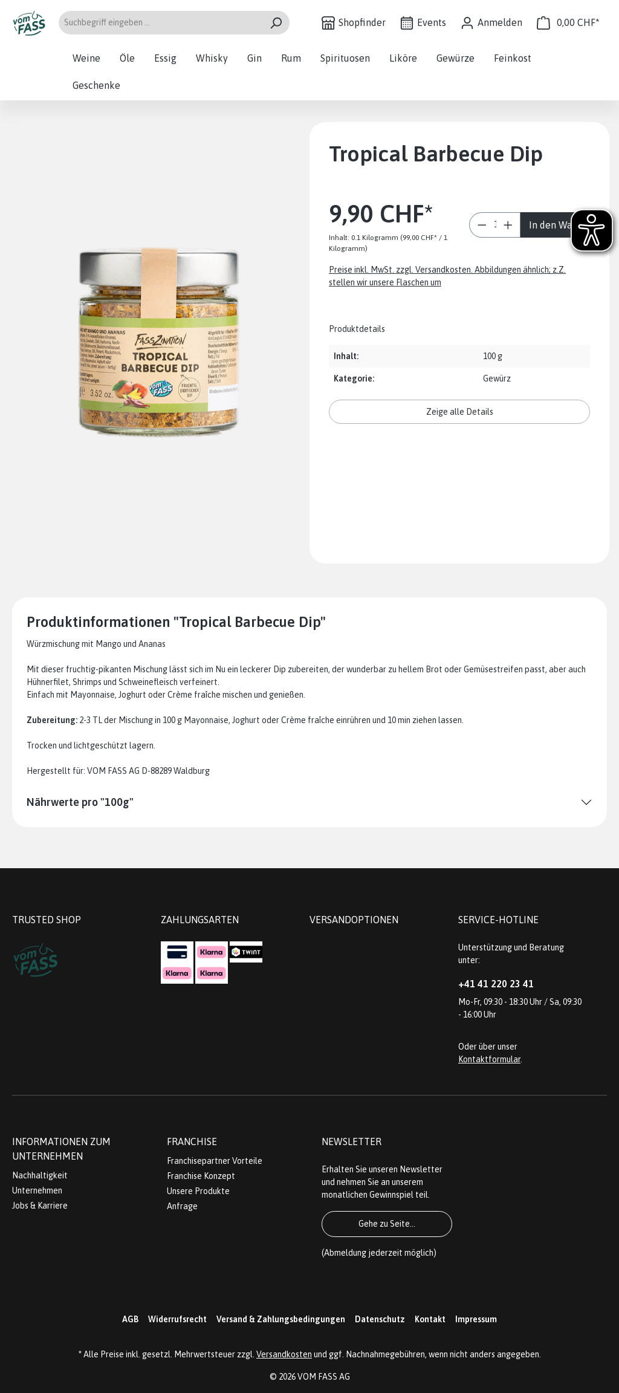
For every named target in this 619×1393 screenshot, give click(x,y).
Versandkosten (284, 1354)
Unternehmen (37, 1190)
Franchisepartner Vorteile (214, 1161)
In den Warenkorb (560, 224)
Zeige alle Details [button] (459, 412)
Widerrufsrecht (177, 1319)
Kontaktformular (489, 1059)
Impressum (476, 1319)
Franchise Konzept (201, 1176)
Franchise (192, 1141)
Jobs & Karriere (40, 1205)
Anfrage (182, 1206)
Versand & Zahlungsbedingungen (280, 1319)
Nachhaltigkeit (40, 1175)
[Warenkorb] (568, 22)
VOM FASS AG (323, 1377)
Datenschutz (380, 1319)
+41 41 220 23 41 (496, 983)
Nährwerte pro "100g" (80, 802)
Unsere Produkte (198, 1191)
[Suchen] (276, 22)
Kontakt (430, 1319)
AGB (130, 1319)
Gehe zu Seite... (386, 1224)
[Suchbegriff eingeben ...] (160, 22)
